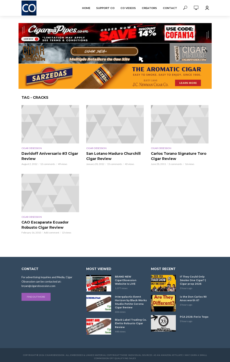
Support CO (105, 8)
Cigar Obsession (32, 148)
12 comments (47, 164)
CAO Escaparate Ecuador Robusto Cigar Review (45, 225)
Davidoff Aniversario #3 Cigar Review (50, 156)
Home (86, 8)
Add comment (51, 232)
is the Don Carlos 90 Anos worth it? (193, 298)
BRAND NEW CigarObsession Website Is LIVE (125, 280)
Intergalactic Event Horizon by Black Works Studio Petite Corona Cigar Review (131, 302)
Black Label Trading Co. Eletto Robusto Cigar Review (131, 323)
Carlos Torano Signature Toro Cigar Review (178, 156)
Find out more (36, 296)
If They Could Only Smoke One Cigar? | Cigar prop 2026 (193, 280)
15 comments (114, 164)
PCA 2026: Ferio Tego (194, 316)
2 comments (175, 164)
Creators (149, 8)
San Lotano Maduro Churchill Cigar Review (113, 156)
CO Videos (128, 8)
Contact (170, 8)
